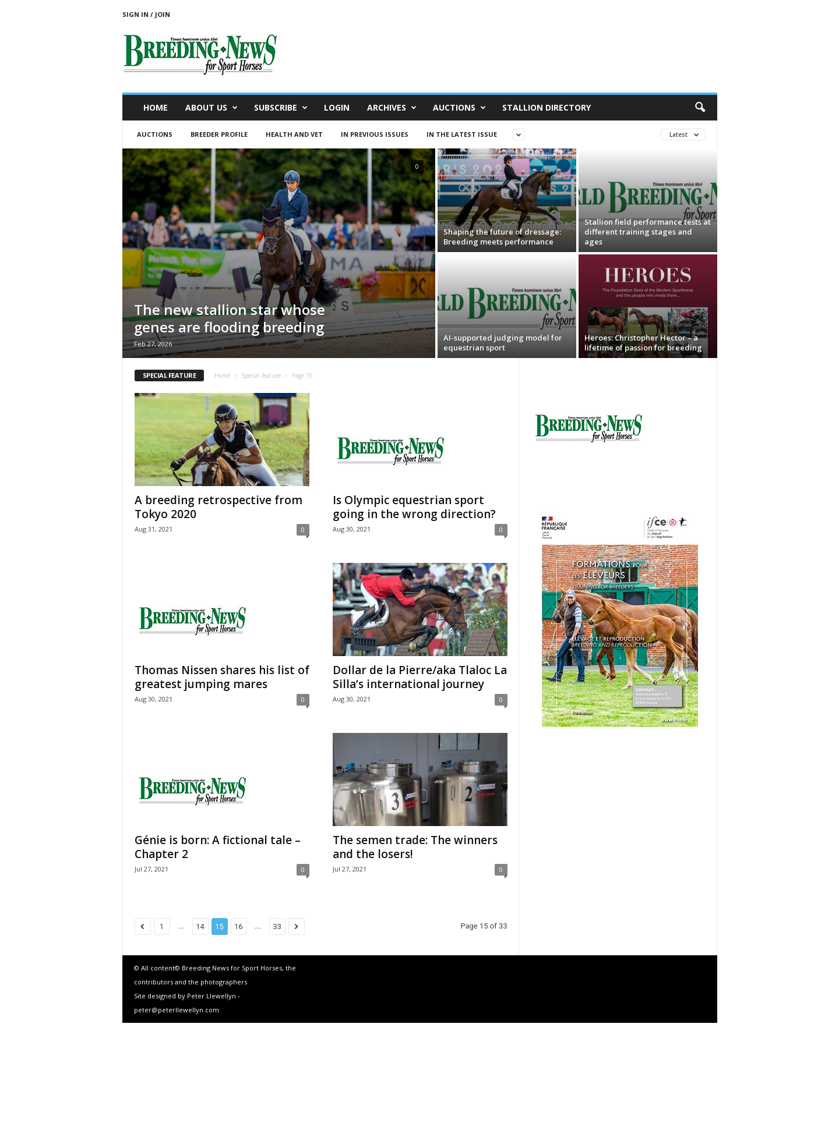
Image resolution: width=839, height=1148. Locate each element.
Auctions (459, 108)
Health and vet (294, 134)
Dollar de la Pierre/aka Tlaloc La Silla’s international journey (420, 677)
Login (337, 107)
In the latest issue (461, 134)
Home (155, 107)
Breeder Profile (219, 134)
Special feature (261, 375)
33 (277, 926)
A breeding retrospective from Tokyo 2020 (218, 507)
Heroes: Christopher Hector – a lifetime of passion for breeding (643, 342)
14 (200, 926)
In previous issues (374, 134)
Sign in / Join (146, 14)
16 (238, 926)
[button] (700, 108)
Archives (392, 108)
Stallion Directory (546, 107)
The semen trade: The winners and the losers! (415, 847)
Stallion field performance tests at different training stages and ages (647, 232)
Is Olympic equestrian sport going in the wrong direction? (414, 507)
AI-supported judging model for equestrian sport (502, 342)
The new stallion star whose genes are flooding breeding (229, 318)
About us (211, 108)
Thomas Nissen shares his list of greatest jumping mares (222, 677)
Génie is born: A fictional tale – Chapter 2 (218, 847)
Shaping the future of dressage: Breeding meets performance (502, 236)
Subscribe (281, 108)
